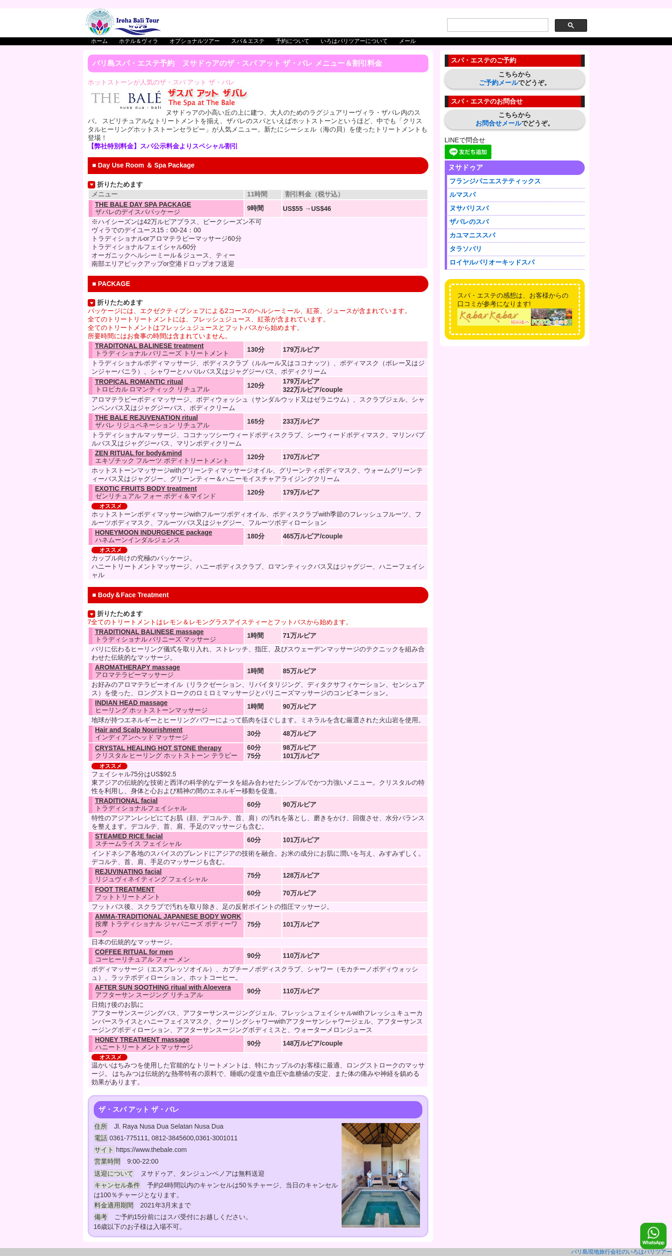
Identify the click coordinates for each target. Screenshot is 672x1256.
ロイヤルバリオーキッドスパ (491, 262)
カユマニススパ (472, 235)
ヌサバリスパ (469, 208)
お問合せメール (498, 123)
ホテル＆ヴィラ (138, 41)
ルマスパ (462, 194)
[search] (497, 25)
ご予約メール (498, 82)
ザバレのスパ (469, 221)
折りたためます (120, 184)
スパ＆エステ (248, 41)
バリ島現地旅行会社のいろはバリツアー (621, 1252)
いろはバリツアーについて (354, 41)
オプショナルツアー (194, 41)
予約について (292, 41)
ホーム (99, 41)
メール (407, 41)
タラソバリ (465, 248)
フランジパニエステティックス (495, 181)
